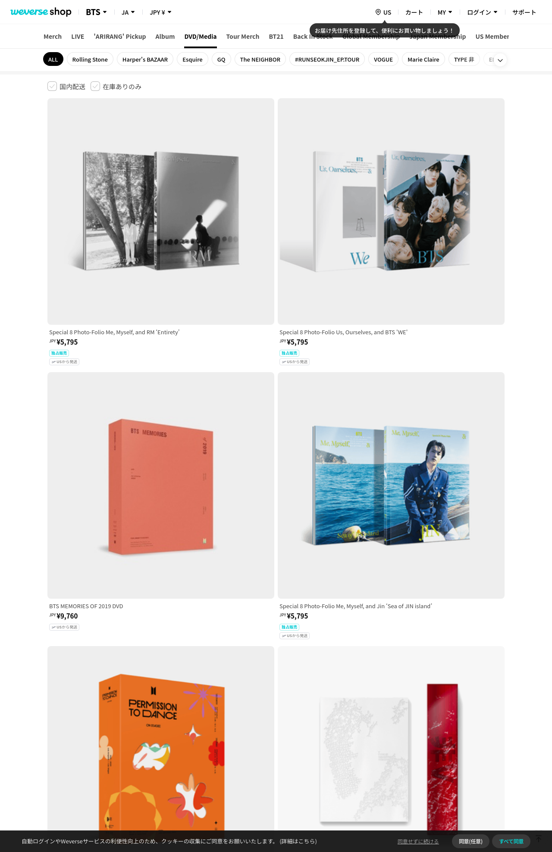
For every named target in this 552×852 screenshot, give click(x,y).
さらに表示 (276, 656)
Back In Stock (313, 36)
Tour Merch (243, 36)
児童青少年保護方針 (160, 716)
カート (414, 12)
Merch (53, 36)
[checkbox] (66, 86)
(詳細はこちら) (297, 841)
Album (165, 36)
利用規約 (54, 716)
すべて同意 (511, 841)
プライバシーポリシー (221, 716)
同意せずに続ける (418, 841)
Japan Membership (437, 36)
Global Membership (371, 36)
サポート (524, 12)
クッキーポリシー (352, 716)
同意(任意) (471, 841)
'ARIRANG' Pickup (120, 36)
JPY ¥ (157, 12)
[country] (383, 12)
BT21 (276, 36)
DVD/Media (200, 36)
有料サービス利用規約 (100, 716)
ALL (53, 59)
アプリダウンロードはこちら (468, 796)
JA (125, 12)
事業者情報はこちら (436, 745)
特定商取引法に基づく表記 (289, 716)
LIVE (77, 36)
